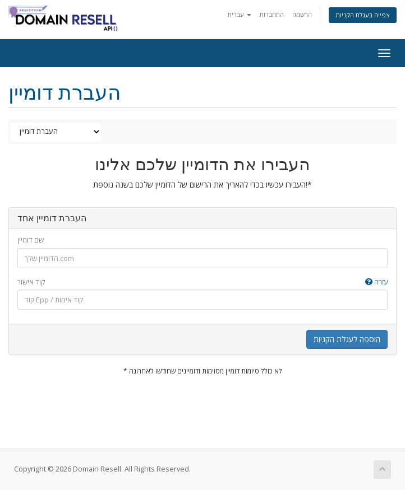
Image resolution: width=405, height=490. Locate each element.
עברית (239, 14)
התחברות (272, 14)
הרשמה (302, 14)
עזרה (376, 282)
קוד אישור (202, 282)
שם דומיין (30, 240)
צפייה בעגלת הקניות (362, 15)
